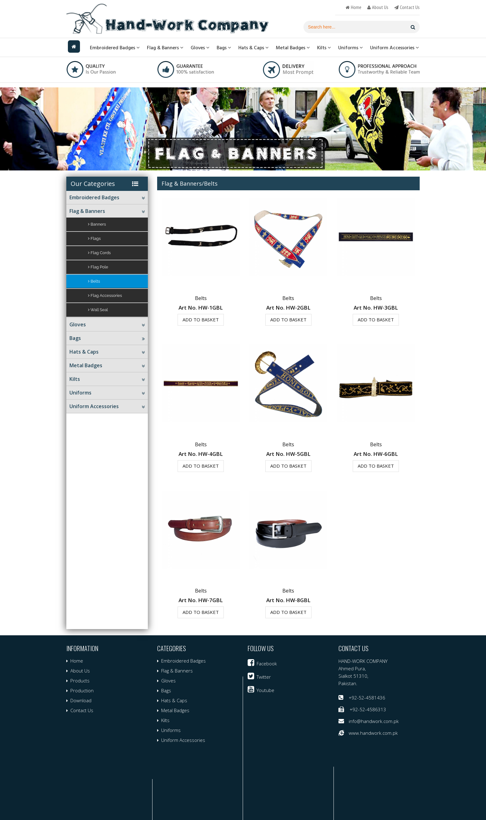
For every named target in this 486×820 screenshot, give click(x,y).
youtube (265, 690)
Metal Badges (293, 47)
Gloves (200, 47)
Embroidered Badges (114, 47)
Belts (94, 281)
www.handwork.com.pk (373, 733)
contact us (410, 7)
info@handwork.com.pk (374, 721)
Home (76, 661)
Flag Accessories (105, 295)
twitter (264, 677)
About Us (80, 671)
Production (82, 690)
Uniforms (350, 47)
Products (80, 680)
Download (80, 700)
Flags (94, 238)
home (356, 7)
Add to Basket (201, 319)
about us (380, 7)
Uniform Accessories (394, 47)
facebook (267, 663)
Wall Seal (98, 309)
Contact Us (81, 710)
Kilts (324, 47)
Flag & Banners (165, 47)
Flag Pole (98, 267)
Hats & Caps (253, 47)
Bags (224, 47)
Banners (97, 224)
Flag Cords (99, 252)
